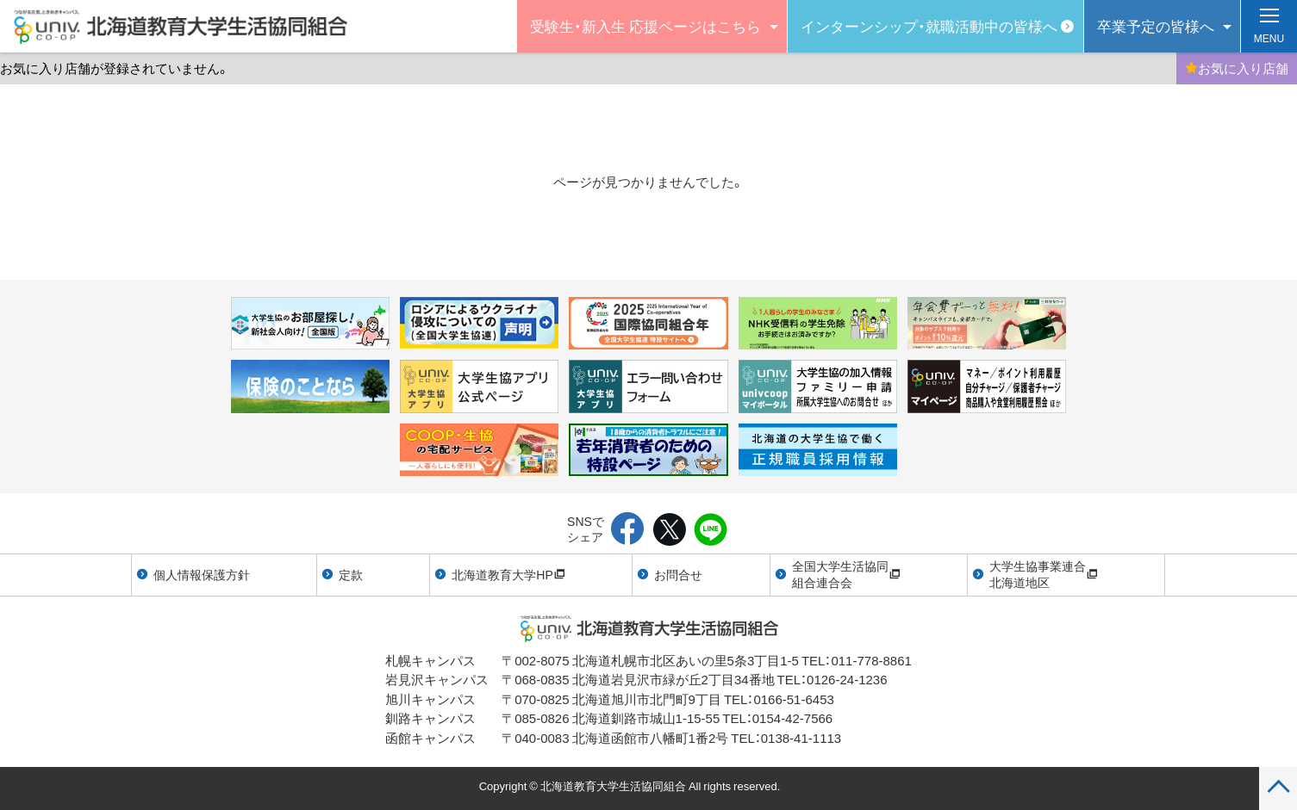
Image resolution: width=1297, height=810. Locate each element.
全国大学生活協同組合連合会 (846, 574)
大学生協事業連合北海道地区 (1043, 574)
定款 (351, 574)
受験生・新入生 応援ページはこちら (645, 25)
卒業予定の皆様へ (1155, 25)
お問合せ (678, 574)
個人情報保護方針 (201, 574)
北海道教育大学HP (508, 574)
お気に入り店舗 (1236, 68)
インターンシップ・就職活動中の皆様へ (929, 25)
